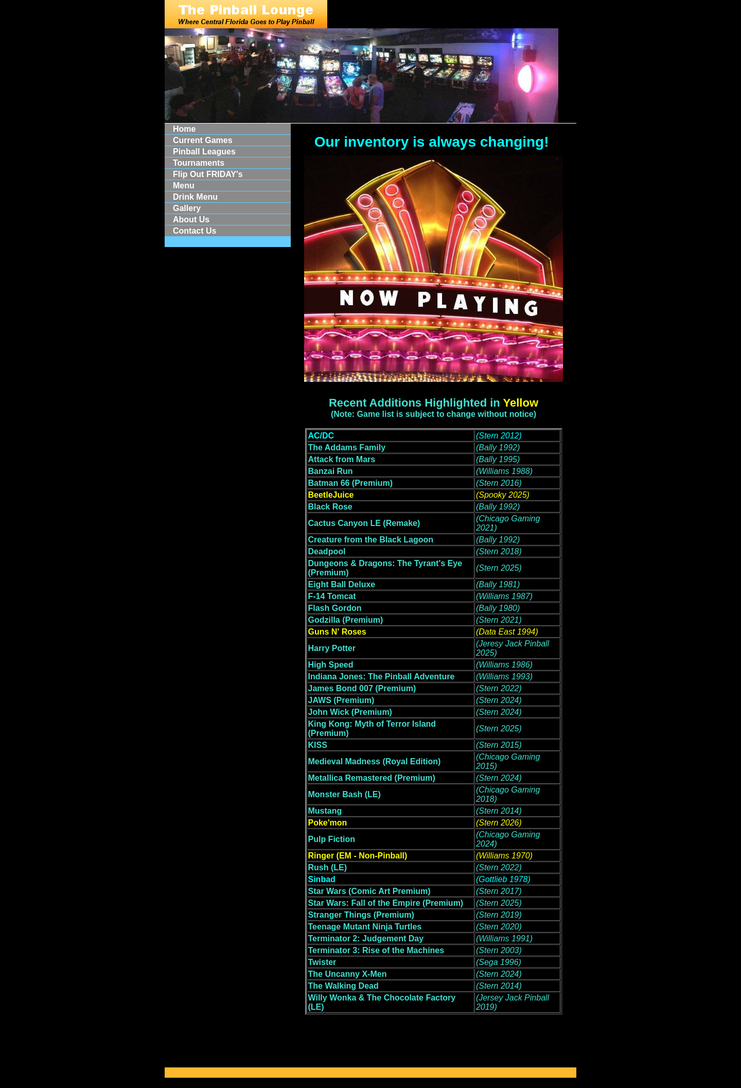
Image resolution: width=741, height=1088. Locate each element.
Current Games (203, 140)
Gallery (187, 208)
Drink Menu (195, 196)
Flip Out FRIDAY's (208, 174)
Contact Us (194, 230)
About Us (191, 219)
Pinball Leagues (204, 151)
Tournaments (198, 163)
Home (184, 129)
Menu (184, 185)
